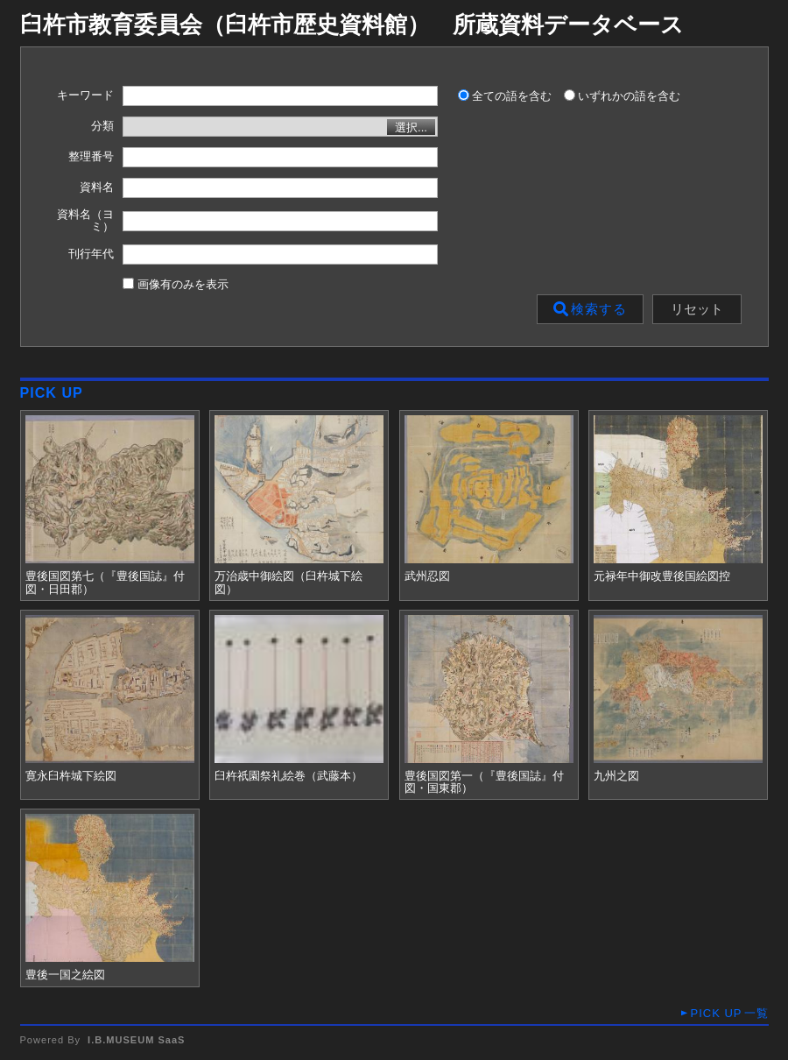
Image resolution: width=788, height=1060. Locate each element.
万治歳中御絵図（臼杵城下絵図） (288, 582)
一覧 (729, 1013)
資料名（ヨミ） (85, 220)
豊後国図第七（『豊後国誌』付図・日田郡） (105, 582)
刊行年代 (91, 254)
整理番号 (91, 157)
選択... (411, 127)
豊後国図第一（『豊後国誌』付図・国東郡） (484, 782)
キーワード (85, 95)
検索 (590, 309)
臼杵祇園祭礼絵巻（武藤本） (288, 776)
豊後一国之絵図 (65, 975)
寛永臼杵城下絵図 (70, 776)
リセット (697, 309)
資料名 (97, 187)
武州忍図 (427, 576)
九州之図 (616, 776)
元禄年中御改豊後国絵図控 (662, 576)
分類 (102, 126)
